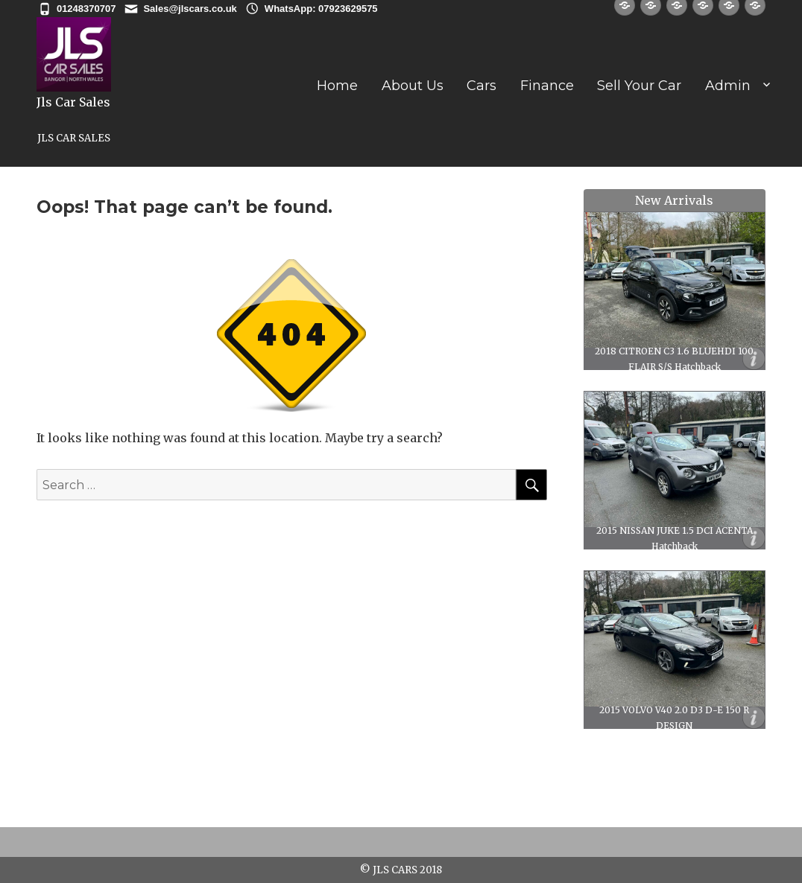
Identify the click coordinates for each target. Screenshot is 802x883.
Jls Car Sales (73, 102)
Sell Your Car (639, 85)
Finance (547, 85)
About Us (412, 85)
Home (337, 85)
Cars (481, 85)
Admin (728, 85)
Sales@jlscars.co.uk (189, 8)
